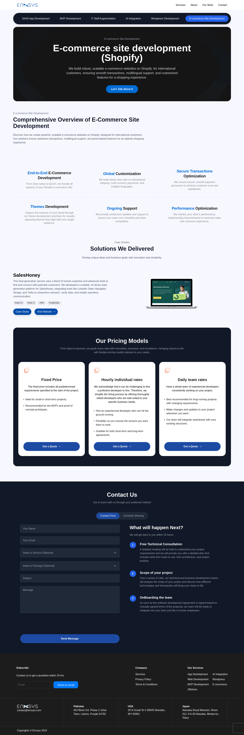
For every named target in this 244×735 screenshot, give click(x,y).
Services (180, 5)
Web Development (197, 679)
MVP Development (70, 18)
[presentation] (44, 624)
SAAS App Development (36, 18)
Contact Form (108, 515)
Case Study (22, 311)
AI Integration (133, 18)
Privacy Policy (143, 679)
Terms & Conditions (146, 684)
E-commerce (219, 684)
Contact (222, 5)
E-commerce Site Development (206, 18)
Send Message (70, 638)
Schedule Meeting (133, 515)
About (194, 5)
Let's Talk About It (122, 89)
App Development (197, 674)
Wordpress (218, 679)
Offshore (192, 689)
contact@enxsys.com (29, 710)
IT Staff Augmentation (103, 18)
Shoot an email (65, 685)
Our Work (207, 5)
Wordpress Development (165, 18)
